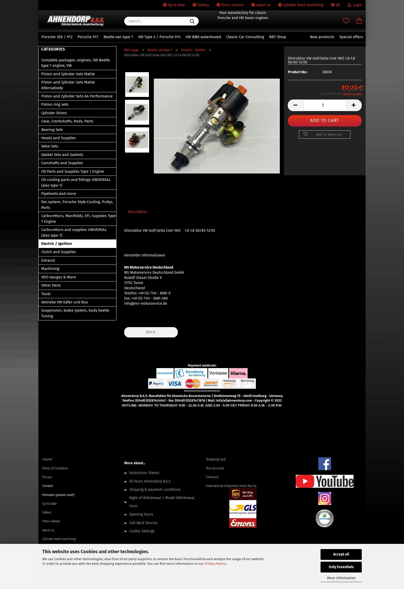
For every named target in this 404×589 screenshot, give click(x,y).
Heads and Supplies (58, 138)
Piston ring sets (54, 104)
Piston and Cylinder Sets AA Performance (77, 96)
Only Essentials (341, 567)
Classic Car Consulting (245, 37)
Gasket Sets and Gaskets (62, 154)
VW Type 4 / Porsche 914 (159, 37)
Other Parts (51, 285)
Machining (50, 268)
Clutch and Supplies (58, 252)
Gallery (201, 5)
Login (355, 5)
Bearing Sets (52, 129)
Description (137, 212)
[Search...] (192, 21)
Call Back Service (143, 523)
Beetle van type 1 (118, 37)
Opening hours (141, 514)
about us (261, 5)
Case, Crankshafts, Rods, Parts (67, 121)
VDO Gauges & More (58, 277)
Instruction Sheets (144, 473)
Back (151, 332)
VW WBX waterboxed (203, 37)
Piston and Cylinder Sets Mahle (68, 74)
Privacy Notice (215, 564)
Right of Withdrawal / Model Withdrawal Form (162, 502)
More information (341, 578)
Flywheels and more (58, 193)
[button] (359, 21)
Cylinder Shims (54, 113)
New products (322, 37)
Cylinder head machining (300, 5)
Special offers (351, 37)
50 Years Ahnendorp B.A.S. (150, 481)
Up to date (174, 5)
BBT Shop (277, 37)
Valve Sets (49, 146)
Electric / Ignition (56, 243)
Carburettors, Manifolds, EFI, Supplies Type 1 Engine (78, 218)
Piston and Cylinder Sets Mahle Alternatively (68, 85)
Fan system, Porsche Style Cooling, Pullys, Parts (77, 205)
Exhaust (48, 260)
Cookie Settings (142, 531)
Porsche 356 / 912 (56, 37)
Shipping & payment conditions (155, 489)
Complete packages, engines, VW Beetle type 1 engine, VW (75, 63)
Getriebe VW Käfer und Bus (64, 302)
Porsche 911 (88, 37)
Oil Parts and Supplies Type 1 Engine (72, 171)
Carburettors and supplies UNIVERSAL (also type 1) (74, 232)
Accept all (341, 554)
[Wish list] (346, 21)
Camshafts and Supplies (62, 163)
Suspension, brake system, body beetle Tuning (75, 313)
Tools (45, 294)
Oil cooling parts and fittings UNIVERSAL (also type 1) (76, 182)
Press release (230, 5)
